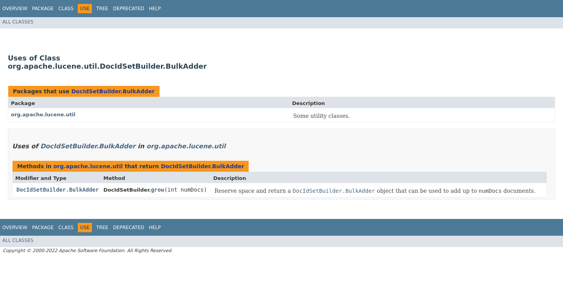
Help (155, 8)
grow (157, 190)
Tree (102, 8)
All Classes (17, 22)
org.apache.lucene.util (43, 114)
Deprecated (128, 8)
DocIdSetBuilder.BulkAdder (112, 91)
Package (43, 8)
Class (66, 8)
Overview (14, 8)
